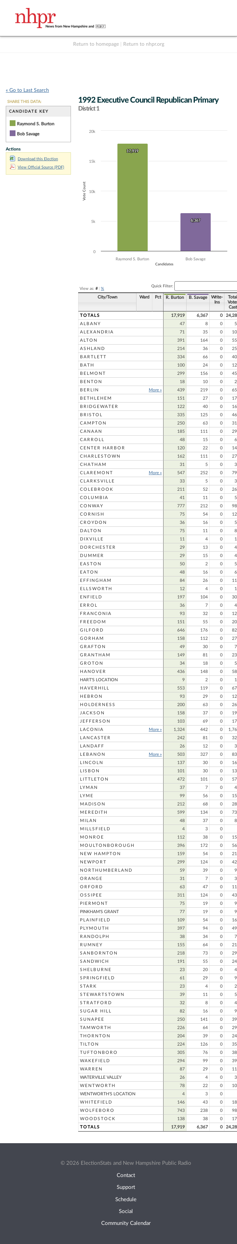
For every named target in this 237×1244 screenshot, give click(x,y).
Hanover (93, 671)
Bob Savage (28, 134)
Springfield (97, 978)
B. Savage (188, 297)
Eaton (89, 572)
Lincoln (91, 762)
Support (126, 1187)
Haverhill (94, 688)
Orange (91, 878)
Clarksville (97, 481)
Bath (87, 365)
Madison (93, 804)
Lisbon (90, 771)
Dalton (91, 531)
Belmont (93, 373)
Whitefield (96, 1102)
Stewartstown (102, 994)
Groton (91, 663)
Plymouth (94, 928)
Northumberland (106, 870)
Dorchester (98, 547)
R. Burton (165, 297)
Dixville (92, 539)
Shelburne (96, 969)
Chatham (93, 464)
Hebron (91, 696)
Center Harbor (102, 448)
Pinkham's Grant (99, 912)
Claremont (96, 473)
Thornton (95, 1036)
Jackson (92, 713)
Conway (91, 506)
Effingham (96, 580)
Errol (89, 605)
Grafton (93, 647)
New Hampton (100, 854)
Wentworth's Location (107, 1094)
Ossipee (91, 895)
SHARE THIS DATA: (24, 102)
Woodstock (98, 1119)
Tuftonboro (99, 1052)
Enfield (91, 597)
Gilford (92, 630)
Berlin (89, 390)
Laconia (92, 729)
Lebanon (93, 754)
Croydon (93, 522)
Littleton (94, 779)
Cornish (92, 514)
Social (126, 1211)
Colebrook (96, 489)
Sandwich (94, 961)
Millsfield (95, 829)
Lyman (89, 787)
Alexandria (97, 332)
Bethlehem (96, 398)
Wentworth (98, 1085)
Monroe (92, 837)
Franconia (96, 613)
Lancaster (95, 738)
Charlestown (100, 456)
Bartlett (93, 357)
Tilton (89, 1044)
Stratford (96, 1003)
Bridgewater (99, 406)
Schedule (126, 1199)
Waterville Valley (100, 1077)
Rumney (91, 945)
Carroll (92, 439)
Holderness (98, 704)
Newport (93, 862)
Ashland (92, 348)
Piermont (94, 903)
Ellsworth (96, 589)
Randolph (94, 936)
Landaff (92, 746)
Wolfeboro (97, 1110)
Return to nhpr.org (143, 44)
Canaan (91, 431)
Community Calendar (126, 1223)
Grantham (95, 655)
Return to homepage (96, 44)
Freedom (93, 622)
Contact (126, 1175)
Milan (88, 820)
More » (145, 390)
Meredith (94, 812)
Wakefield (95, 1061)
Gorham (92, 638)
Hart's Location (99, 680)
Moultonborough (107, 845)
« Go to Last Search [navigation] (27, 90)
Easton (91, 564)
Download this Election (34, 159)
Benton (91, 382)
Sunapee (92, 1019)
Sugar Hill (96, 1011)
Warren (91, 1069)
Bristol (91, 415)
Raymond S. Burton (35, 124)
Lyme (87, 796)
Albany (90, 324)
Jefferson (95, 721)
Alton (89, 340)
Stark (88, 986)
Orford (91, 887)
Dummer (92, 555)
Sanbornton (99, 953)
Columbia (94, 497)
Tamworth (95, 1027)
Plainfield (95, 920)
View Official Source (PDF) (37, 167)
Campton (93, 423)
